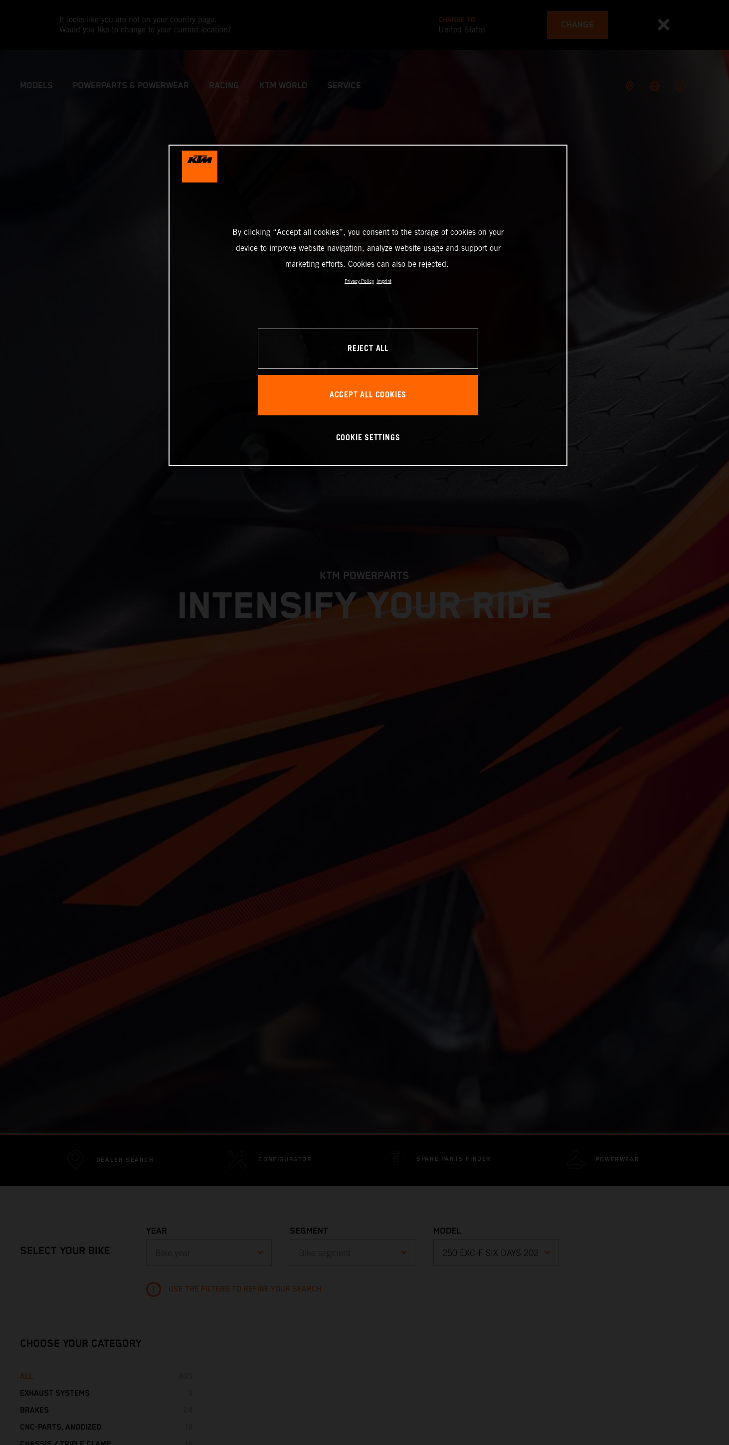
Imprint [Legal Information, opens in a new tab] (383, 281)
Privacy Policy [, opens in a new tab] (359, 281)
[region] (368, 305)
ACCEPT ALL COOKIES (368, 395)
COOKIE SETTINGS (368, 438)
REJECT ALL (368, 349)
